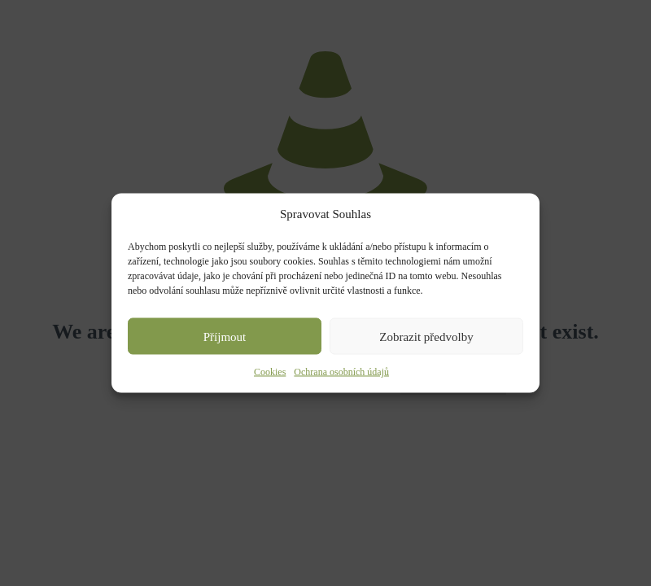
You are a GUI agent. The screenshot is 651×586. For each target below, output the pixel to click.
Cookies (270, 372)
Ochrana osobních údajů (341, 372)
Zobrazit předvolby (426, 336)
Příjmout (225, 336)
